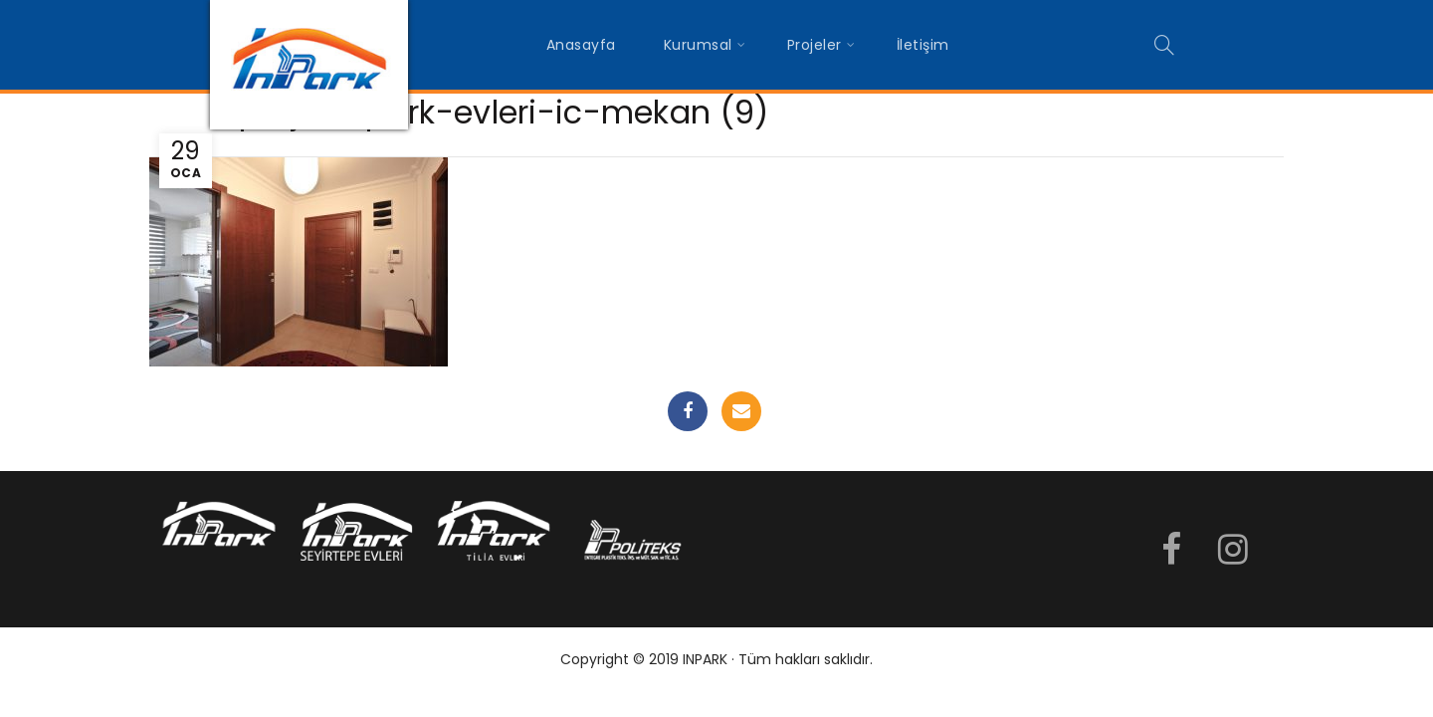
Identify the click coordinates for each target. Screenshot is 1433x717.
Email (741, 411)
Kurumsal (698, 45)
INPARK (705, 659)
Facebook (688, 411)
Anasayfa (581, 45)
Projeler (814, 45)
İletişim (923, 45)
